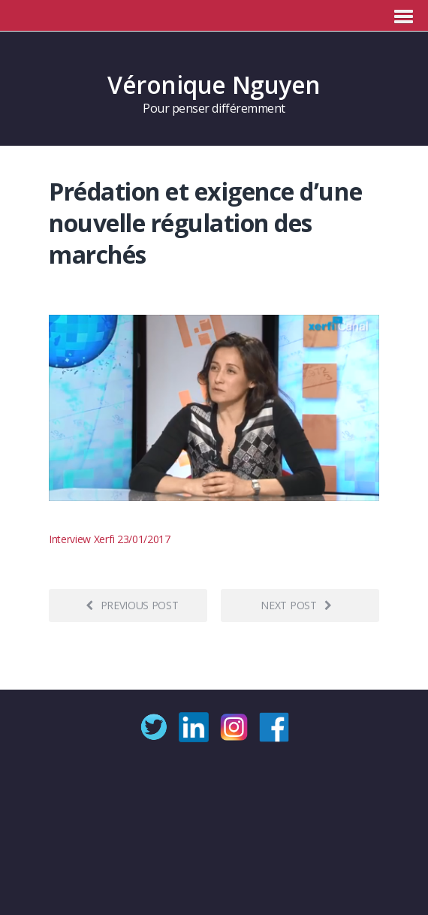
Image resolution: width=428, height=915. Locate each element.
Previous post (132, 605)
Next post (296, 605)
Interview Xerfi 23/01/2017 (109, 539)
